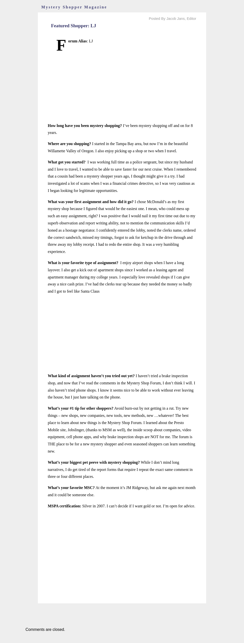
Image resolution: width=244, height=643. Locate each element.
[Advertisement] (122, 87)
